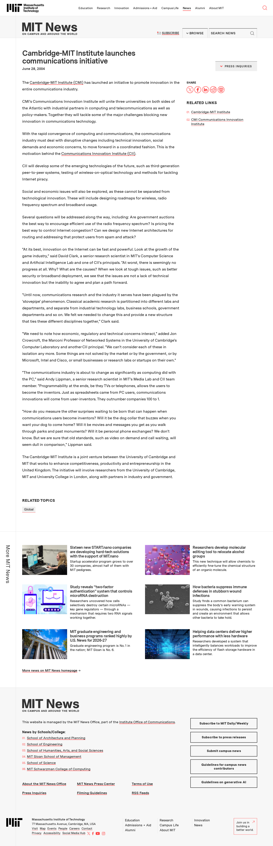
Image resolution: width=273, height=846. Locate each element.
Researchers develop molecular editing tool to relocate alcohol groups (219, 551)
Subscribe (170, 33)
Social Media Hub (73, 833)
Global (29, 509)
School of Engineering (44, 744)
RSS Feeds (140, 793)
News (187, 8)
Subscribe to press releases (224, 737)
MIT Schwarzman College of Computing (58, 769)
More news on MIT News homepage (49, 670)
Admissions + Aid (145, 8)
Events (51, 828)
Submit (252, 33)
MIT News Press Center (96, 784)
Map (43, 828)
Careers (74, 828)
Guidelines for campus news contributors (223, 766)
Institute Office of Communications (147, 722)
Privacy (37, 833)
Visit (35, 828)
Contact (87, 828)
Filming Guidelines (92, 793)
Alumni (200, 8)
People (62, 828)
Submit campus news (224, 751)
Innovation (121, 8)
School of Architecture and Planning (56, 738)
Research (103, 8)
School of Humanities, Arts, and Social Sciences (65, 750)
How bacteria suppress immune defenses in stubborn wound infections (220, 591)
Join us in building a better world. (245, 826)
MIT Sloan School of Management (54, 756)
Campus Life (170, 8)
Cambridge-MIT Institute (210, 112)
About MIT (216, 8)
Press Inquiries (34, 793)
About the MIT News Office (44, 784)
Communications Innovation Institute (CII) (98, 153)
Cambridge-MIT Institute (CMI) (56, 82)
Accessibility (51, 833)
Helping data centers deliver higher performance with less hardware (222, 633)
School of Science (41, 763)
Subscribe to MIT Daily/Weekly (223, 723)
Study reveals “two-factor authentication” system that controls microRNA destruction (101, 591)
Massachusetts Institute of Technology (58, 819)
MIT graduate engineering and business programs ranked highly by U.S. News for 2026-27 (101, 636)
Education (85, 8)
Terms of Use (142, 784)
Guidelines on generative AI (223, 782)
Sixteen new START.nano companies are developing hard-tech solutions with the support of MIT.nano (100, 551)
